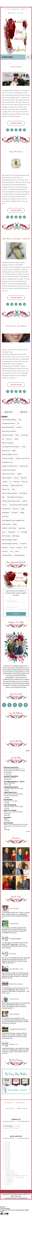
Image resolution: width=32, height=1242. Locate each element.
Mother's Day (5, 489)
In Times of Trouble (13, 923)
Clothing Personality (7, 435)
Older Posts (23, 412)
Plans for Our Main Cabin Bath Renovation (13, 812)
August (8, 1182)
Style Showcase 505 (10, 778)
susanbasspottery (7, 555)
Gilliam (14, 450)
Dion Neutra (24, 435)
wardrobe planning (19, 555)
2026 (6, 1142)
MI (10, 481)
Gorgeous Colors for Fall (22, 458)
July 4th (16, 478)
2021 (6, 1151)
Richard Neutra (6, 509)
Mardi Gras (16, 481)
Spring (15, 524)
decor (25, 547)
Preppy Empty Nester (11, 787)
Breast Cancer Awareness (9, 431)
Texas (3, 532)
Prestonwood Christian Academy (19, 505)
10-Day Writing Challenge (9, 419)
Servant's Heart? (16, 67)
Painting (24, 501)
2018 (6, 1156)
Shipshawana (5, 512)
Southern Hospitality (11, 776)
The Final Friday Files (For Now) (13, 788)
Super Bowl (21, 528)
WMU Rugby (15, 536)
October (8, 1179)
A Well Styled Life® (10, 792)
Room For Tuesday (10, 810)
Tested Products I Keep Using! (13, 806)
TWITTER (24, 9)
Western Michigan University (10, 543)
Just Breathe (8, 799)
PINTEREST (16, 9)
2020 (6, 1152)
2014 (6, 1163)
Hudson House (24, 466)
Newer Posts (8, 412)
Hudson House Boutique (9, 470)
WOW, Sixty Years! (14, 908)
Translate (14, 1128)
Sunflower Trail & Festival (9, 528)
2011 (6, 1168)
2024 (6, 1145)
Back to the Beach (9, 783)
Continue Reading (16, 123)
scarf (11, 551)
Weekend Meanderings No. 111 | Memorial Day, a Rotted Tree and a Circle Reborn (14, 770)
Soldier (6, 819)
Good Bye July (12, 953)
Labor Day (23, 478)
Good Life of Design (7, 458)
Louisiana (4, 481)
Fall (3, 439)
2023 (6, 1147)
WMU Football (6, 536)
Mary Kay (24, 481)
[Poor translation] (6, 1213)
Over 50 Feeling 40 (10, 805)
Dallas (17, 435)
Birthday (19, 427)
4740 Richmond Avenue (8, 423)
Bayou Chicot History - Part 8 (16, 969)
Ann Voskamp (8, 823)
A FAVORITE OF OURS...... (11, 801)
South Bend (5, 516)
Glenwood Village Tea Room (10, 454)
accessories (23, 543)
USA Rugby (24, 532)
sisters (17, 551)
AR (18, 423)
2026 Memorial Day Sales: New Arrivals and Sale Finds (13, 794)
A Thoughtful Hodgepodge (15, 938)
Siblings (22, 512)
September (9, 1181)
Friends (24, 446)
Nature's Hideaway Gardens (9, 493)
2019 (6, 1154)
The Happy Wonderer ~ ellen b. (14, 781)
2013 (6, 1165)
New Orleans (23, 493)
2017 (6, 1158)
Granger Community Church (9, 466)
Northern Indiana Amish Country (11, 501)
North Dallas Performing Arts (15, 497)
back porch (5, 547)
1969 (19, 419)
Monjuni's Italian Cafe (17, 485)
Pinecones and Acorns (11, 767)
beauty (12, 547)
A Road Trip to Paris (14, 999)
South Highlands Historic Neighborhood (13, 520)
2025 (6, 1144)
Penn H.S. (4, 505)
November (9, 1170)
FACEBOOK (8, 9)
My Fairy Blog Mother (21, 1198)
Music (13, 489)
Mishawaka (5, 485)
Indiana (19, 474)
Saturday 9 (7, 817)
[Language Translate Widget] (11, 1126)
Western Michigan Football (9, 540)
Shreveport (15, 512)
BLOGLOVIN (20, 13)
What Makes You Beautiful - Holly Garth (16, 239)
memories (5, 551)
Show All (28, 831)
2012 (6, 1167)
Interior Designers (7, 478)
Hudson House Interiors (8, 474)
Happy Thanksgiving (16, 151)
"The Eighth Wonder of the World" (17, 1029)
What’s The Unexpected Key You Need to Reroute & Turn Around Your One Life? (16, 826)
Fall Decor (9, 439)
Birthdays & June (13, 1044)
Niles (3, 497)
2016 (6, 1160)
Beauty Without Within (8, 427)
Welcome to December (14, 1014)
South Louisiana (6, 524)
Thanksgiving (11, 532)
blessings (19, 547)
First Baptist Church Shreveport (10, 446)
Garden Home (6, 450)
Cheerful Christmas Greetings (15, 984)
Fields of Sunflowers (7, 443)
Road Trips (16, 509)
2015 (6, 1161)
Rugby (22, 509)
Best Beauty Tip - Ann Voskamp (16, 326)
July (7, 1184)
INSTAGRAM (12, 13)
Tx (18, 532)
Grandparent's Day (7, 462)
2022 (6, 1149)
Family (16, 439)
